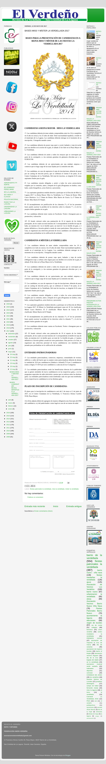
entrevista (99, 712)
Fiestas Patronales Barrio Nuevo (94, 610)
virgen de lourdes (94, 623)
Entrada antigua (73, 506)
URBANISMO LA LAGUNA (10, 212)
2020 (8, 322)
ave (96, 701)
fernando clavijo (92, 688)
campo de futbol (92, 686)
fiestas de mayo (93, 714)
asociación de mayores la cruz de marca (94, 643)
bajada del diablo (93, 660)
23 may (13, 357)
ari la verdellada (92, 662)
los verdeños (94, 677)
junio (10, 348)
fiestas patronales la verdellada (40, 489)
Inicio (55, 506)
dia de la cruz (92, 658)
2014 (8, 419)
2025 (8, 307)
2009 (8, 434)
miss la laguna (92, 690)
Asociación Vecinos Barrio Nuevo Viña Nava (94, 603)
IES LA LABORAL (10, 192)
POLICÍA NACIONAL (11, 199)
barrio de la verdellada (94, 557)
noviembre (12, 336)
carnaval (89, 673)
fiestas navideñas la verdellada (94, 577)
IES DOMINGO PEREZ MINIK (9, 188)
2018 (8, 328)
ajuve (89, 582)
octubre (11, 339)
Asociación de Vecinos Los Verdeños (94, 586)
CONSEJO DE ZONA (94, 675)
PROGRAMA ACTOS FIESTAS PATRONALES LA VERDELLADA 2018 (94, 303)
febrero (11, 406)
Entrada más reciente (35, 506)
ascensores (90, 707)
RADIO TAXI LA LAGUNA (9, 203)
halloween (90, 668)
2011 (8, 428)
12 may (13, 369)
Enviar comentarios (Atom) (43, 511)
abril (10, 400)
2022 (8, 316)
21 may (13, 360)
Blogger (68, 755)
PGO (88, 701)
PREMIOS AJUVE (94, 638)
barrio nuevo (92, 592)
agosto (10, 343)
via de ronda (96, 625)
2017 (8, 331)
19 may (13, 363)
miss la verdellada (58, 489)
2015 (8, 416)
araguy (97, 716)
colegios (94, 627)
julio (9, 345)
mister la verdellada (72, 489)
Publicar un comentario (35, 497)
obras (89, 599)
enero (10, 409)
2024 (8, 310)
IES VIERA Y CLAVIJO (8, 195)
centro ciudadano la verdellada (94, 634)
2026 (8, 304)
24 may (13, 354)
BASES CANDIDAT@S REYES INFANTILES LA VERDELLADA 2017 (14, 388)
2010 (8, 431)
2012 (8, 425)
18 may (13, 366)
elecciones (91, 620)
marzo (10, 403)
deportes (90, 670)
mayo (10, 352)
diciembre (11, 333)
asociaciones (90, 718)
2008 (8, 437)
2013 (8, 422)
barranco (90, 629)
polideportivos (91, 705)
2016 (8, 413)
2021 (8, 319)
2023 (8, 313)
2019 (8, 325)
